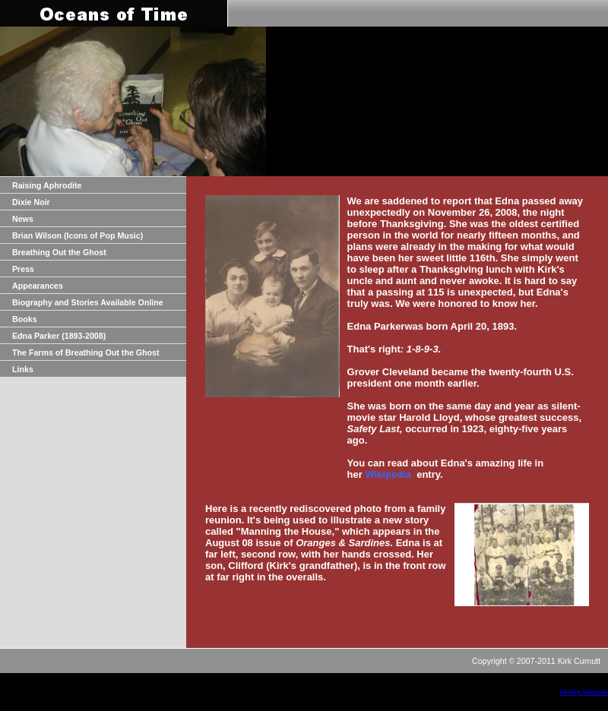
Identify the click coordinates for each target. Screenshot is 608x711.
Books (24, 319)
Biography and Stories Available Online (87, 302)
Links (22, 369)
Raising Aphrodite (46, 185)
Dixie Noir (31, 202)
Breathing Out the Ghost (59, 252)
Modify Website (583, 692)
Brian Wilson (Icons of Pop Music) (77, 235)
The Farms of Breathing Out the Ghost (86, 352)
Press (23, 268)
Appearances (37, 285)
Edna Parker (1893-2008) (59, 335)
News (22, 218)
